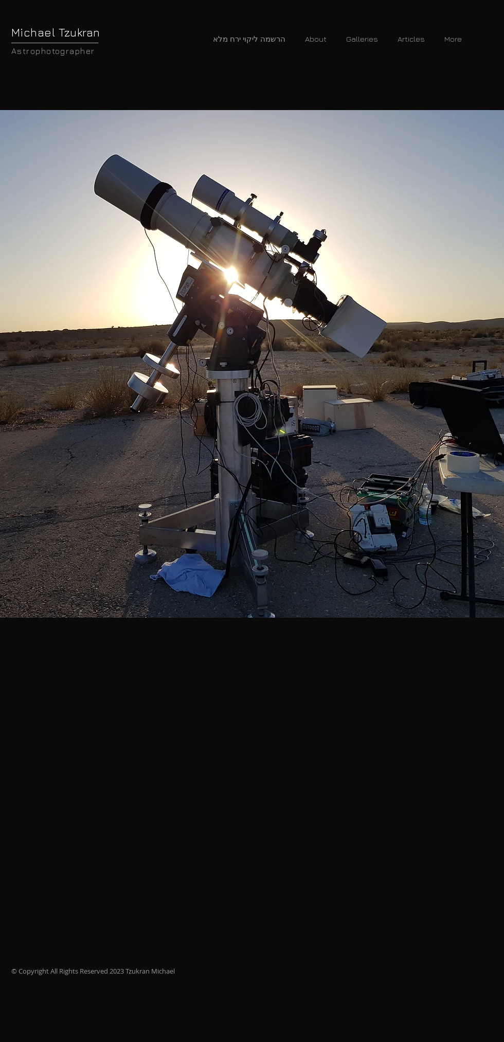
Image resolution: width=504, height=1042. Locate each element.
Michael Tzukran (55, 32)
